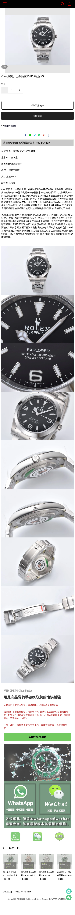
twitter (34, 145)
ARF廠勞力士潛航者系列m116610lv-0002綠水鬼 (64, 884)
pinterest (43, 145)
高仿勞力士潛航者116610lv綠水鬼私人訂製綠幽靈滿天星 (10, 884)
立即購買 (37, 126)
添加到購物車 (37, 115)
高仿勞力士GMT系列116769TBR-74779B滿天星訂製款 (46, 884)
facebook (25, 145)
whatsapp (39, 145)
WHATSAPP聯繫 (37, 747)
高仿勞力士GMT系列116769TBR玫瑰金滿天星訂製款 (28, 884)
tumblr (48, 145)
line (30, 145)
